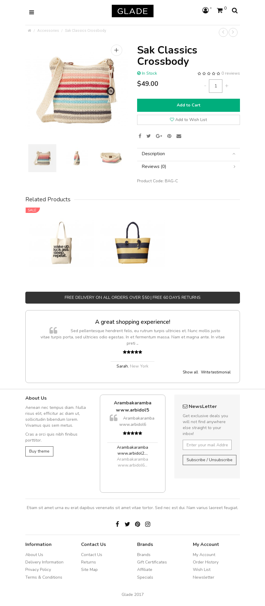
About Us (34, 555)
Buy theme (39, 451)
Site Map (89, 569)
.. (137, 343)
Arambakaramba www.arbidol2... (132, 450)
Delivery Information (44, 562)
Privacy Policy (38, 569)
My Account (204, 555)
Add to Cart (188, 105)
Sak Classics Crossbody (85, 30)
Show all (190, 372)
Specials (145, 577)
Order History (205, 562)
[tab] (188, 153)
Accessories (48, 30)
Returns (88, 562)
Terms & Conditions (43, 577)
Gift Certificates (152, 562)
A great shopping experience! (132, 322)
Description (188, 153)
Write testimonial (216, 372)
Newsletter (203, 577)
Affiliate (144, 569)
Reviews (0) (188, 166)
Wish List (201, 569)
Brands (144, 555)
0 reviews (230, 73)
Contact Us (91, 555)
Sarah (122, 366)
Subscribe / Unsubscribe (210, 460)
